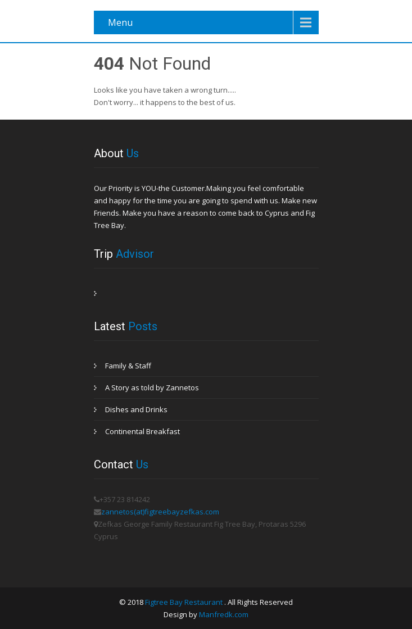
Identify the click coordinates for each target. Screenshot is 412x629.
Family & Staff (128, 366)
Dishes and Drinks (136, 409)
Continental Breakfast (142, 431)
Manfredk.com (223, 614)
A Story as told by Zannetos (152, 387)
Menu (120, 22)
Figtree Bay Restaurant (184, 602)
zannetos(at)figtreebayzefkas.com (160, 512)
